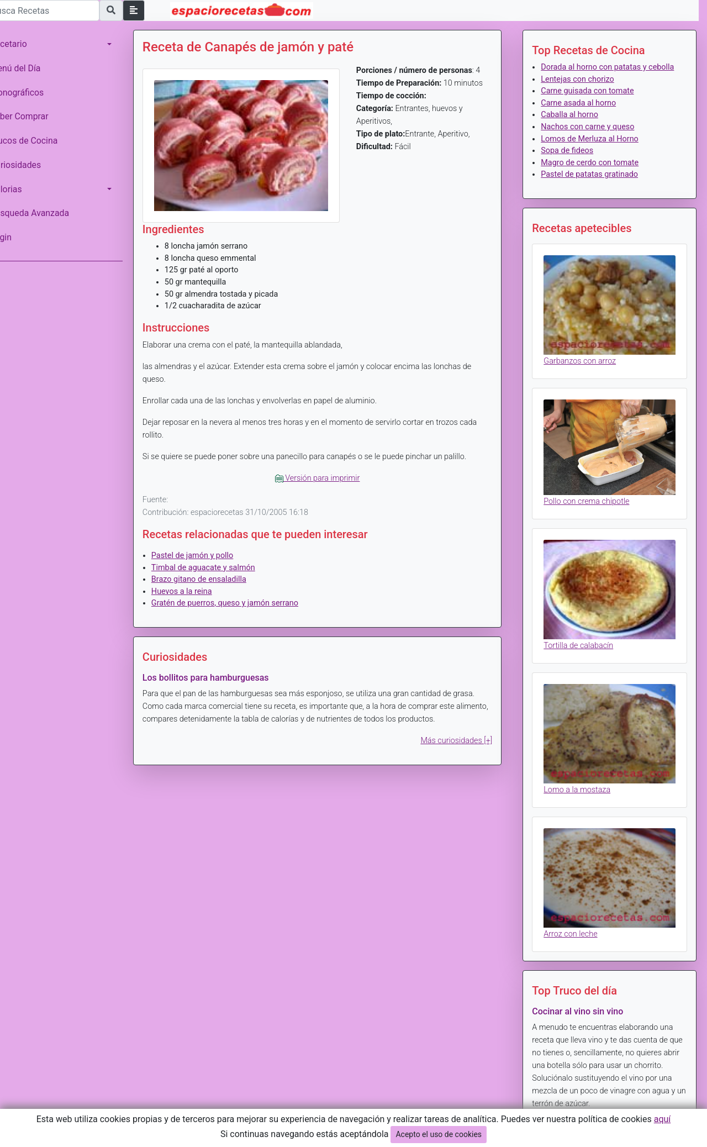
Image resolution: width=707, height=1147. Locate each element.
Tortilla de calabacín (584, 646)
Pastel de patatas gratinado (594, 186)
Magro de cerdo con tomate (595, 174)
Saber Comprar (35, 116)
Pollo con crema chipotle (592, 506)
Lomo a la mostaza (582, 786)
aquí (662, 1119)
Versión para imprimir (327, 473)
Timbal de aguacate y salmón (219, 562)
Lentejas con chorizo (582, 91)
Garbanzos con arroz (585, 368)
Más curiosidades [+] (462, 736)
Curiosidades (31, 165)
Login (16, 237)
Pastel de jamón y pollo (208, 551)
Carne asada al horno (583, 114)
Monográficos (32, 92)
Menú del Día (31, 68)
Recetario (24, 44)
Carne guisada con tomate (592, 103)
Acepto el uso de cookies (438, 1134)
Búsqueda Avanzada (45, 213)
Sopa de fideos (572, 162)
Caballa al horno (575, 126)
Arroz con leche (576, 926)
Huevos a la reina (197, 587)
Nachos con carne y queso (593, 139)
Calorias (22, 189)
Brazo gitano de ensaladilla (214, 575)
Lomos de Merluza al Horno (595, 150)
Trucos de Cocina (39, 140)
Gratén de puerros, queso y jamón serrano (240, 598)
